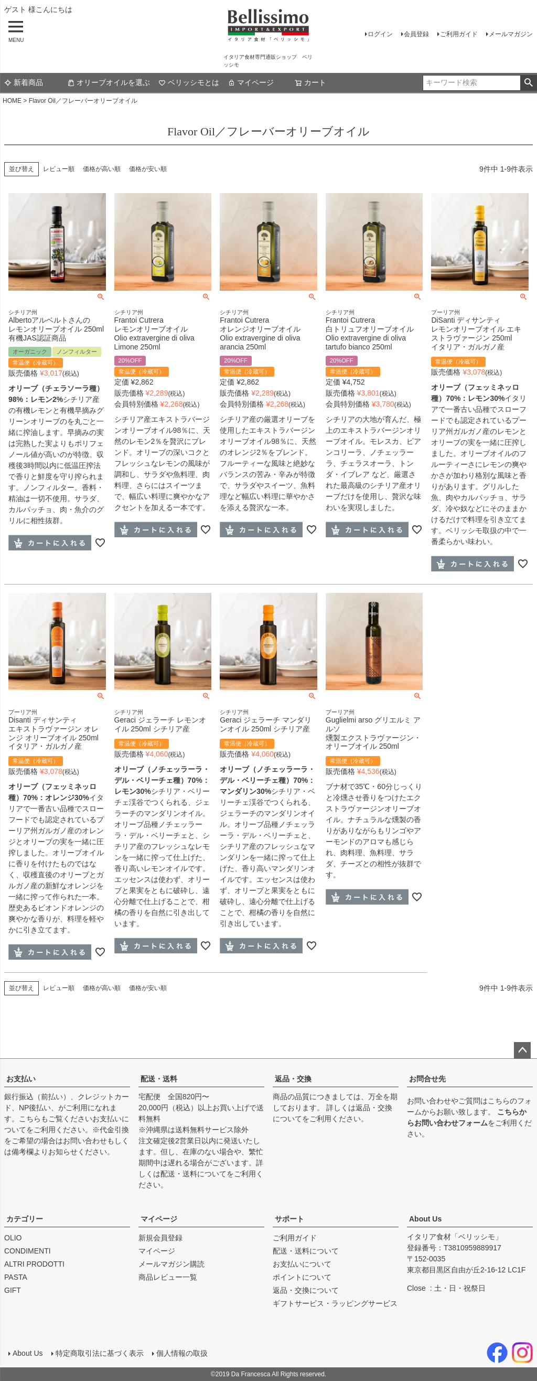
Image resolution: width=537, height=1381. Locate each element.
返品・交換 (293, 1079)
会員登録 (416, 34)
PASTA (15, 1277)
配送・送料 (159, 1079)
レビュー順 (58, 169)
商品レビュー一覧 (167, 1277)
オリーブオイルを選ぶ (108, 82)
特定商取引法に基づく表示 (100, 1353)
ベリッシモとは (188, 82)
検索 (528, 83)
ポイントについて (302, 1277)
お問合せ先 (427, 1079)
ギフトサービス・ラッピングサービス (335, 1303)
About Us (425, 1219)
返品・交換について (306, 1290)
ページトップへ (522, 1050)
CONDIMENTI (27, 1251)
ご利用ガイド (459, 34)
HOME (12, 100)
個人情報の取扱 (182, 1353)
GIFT (12, 1290)
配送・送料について (193, 1174)
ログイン (380, 34)
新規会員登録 (160, 1238)
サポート (289, 1219)
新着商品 (23, 82)
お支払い (21, 1079)
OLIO (13, 1238)
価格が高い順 (102, 169)
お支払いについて (302, 1264)
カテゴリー (24, 1219)
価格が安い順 (148, 169)
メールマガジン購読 (171, 1264)
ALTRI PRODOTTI (34, 1264)
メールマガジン (511, 34)
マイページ (251, 82)
